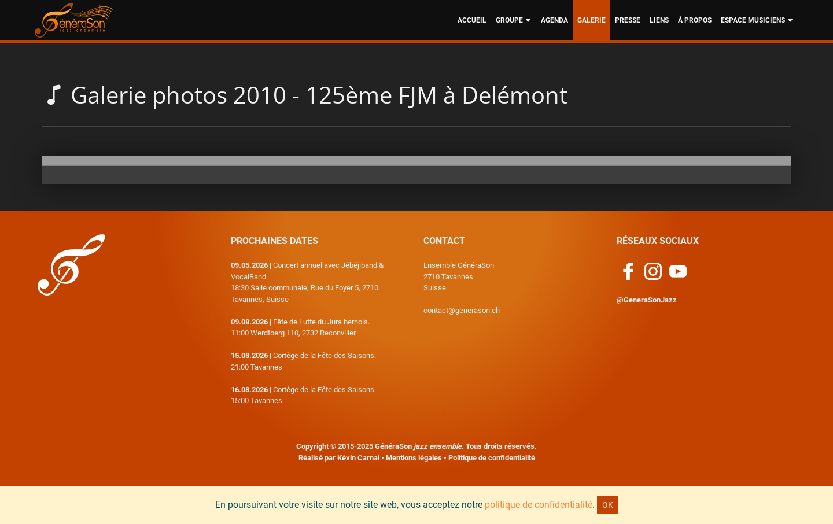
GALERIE (591, 20)
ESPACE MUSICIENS (757, 20)
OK (607, 505)
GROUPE (514, 20)
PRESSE (627, 20)
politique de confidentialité (538, 504)
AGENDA (554, 20)
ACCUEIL (472, 20)
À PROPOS (695, 20)
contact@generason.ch (461, 310)
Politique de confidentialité (491, 457)
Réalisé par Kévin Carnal (338, 457)
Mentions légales (414, 457)
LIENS (659, 20)
